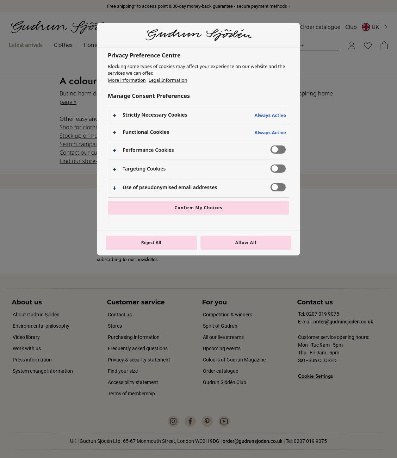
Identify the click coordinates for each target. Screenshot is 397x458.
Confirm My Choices (199, 208)
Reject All (151, 243)
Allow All (245, 243)
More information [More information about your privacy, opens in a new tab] (127, 80)
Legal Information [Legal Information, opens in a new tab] (168, 80)
